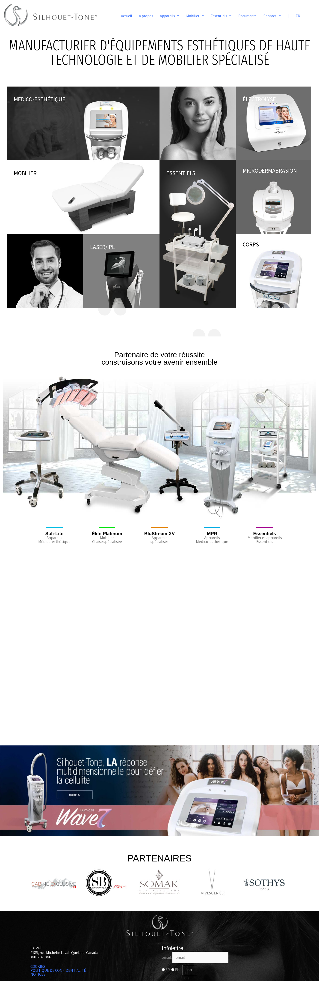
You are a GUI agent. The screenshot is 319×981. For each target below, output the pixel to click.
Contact (272, 15)
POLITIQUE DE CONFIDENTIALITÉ (58, 970)
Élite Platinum (107, 533)
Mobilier (195, 15)
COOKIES (37, 967)
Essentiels (221, 15)
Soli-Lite (54, 533)
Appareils (169, 15)
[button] (170, 15)
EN (298, 15)
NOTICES (38, 974)
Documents (247, 15)
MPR (212, 533)
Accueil (126, 15)
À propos (146, 15)
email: (195, 957)
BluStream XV (159, 533)
